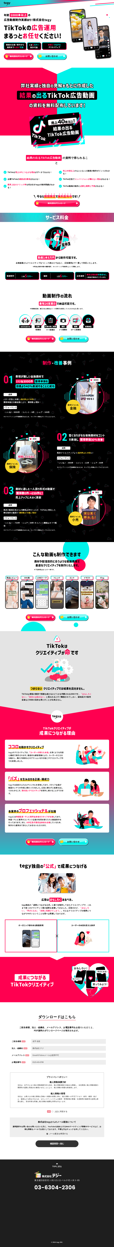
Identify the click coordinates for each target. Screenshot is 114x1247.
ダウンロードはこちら (57, 1017)
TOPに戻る (57, 1165)
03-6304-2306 (54, 1187)
